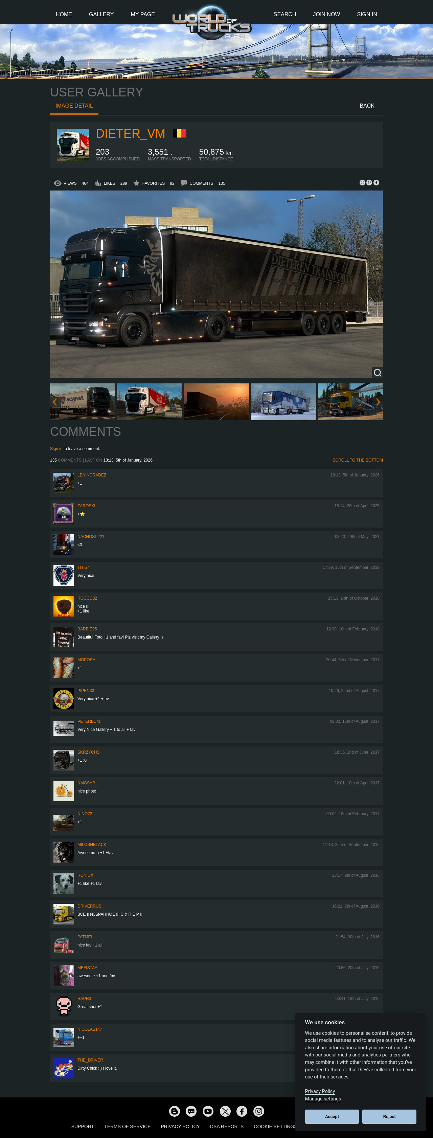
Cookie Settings (275, 1126)
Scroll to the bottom (358, 460)
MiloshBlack (91, 844)
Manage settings (323, 1099)
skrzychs (88, 752)
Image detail (74, 106)
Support (82, 1126)
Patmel (85, 937)
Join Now (326, 14)
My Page (143, 14)
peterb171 (88, 721)
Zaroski (86, 506)
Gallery (101, 14)
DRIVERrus (89, 906)
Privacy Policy (180, 1126)
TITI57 (83, 567)
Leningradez (91, 475)
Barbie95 (87, 629)
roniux (85, 875)
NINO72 (84, 813)
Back (367, 106)
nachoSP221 (90, 536)
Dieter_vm (130, 133)
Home (64, 14)
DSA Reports (227, 1126)
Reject (389, 1116)
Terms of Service (127, 1126)
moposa (86, 659)
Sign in (56, 448)
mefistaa (87, 967)
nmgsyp (86, 783)
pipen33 (85, 690)
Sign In (367, 14)
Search (285, 14)
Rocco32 (87, 598)
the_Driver (90, 1060)
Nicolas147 (89, 1029)
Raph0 (84, 998)
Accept (332, 1116)
